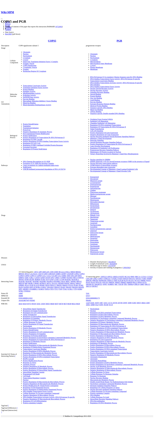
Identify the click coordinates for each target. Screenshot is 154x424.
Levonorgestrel (95, 183)
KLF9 (126, 280)
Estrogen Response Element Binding (102, 104)
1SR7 (101, 303)
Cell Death (26, 376)
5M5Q (47, 304)
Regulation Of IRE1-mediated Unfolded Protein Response (43, 145)
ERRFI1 (21, 278)
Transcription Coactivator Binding (102, 81)
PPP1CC (53, 285)
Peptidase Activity (29, 91)
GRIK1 (57, 278)
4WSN (33, 304)
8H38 (69, 304)
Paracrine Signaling (97, 140)
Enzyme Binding (28, 99)
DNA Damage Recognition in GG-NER (36, 161)
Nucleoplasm (27, 56)
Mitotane (93, 196)
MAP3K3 (22, 281)
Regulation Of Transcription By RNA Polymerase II (108, 127)
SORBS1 (111, 284)
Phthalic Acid (94, 215)
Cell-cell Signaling (96, 131)
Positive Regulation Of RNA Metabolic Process (39, 351)
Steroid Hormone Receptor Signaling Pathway (106, 142)
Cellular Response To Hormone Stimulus (104, 374)
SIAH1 (62, 287)
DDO (69, 276)
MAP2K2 (67, 279)
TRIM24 (131, 284)
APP (40, 272)
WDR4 (79, 289)
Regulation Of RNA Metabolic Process (103, 316)
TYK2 (65, 289)
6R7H (61, 304)
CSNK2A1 (107, 279)
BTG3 (27, 274)
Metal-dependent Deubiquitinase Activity (37, 105)
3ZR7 (148, 303)
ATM (52, 272)
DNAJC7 (139, 279)
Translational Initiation (31, 128)
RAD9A (26, 287)
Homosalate (94, 240)
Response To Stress (29, 362)
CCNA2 (150, 277)
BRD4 (73, 272)
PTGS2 (70, 285)
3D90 (130, 303)
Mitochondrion (95, 62)
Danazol (93, 209)
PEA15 (27, 285)
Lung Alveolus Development (100, 146)
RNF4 (140, 282)
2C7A (110, 303)
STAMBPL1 (33, 289)
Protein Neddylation (30, 135)
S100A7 (44, 287)
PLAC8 (36, 285)
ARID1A (116, 277)
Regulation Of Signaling (31, 318)
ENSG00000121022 (26, 298)
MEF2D (21, 283)
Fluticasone (94, 250)
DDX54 (125, 279)
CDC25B (89, 279)
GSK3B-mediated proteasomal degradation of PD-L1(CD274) (44, 169)
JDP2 (116, 280)
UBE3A (136, 284)
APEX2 (110, 277)
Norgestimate (94, 206)
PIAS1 (148, 280)
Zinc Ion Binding (96, 98)
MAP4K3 (36, 281)
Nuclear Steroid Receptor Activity (101, 88)
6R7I (65, 304)
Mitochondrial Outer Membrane (101, 63)
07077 (88, 296)
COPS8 (39, 276)
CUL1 (44, 276)
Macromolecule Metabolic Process (102, 380)
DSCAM (74, 276)
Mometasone (94, 200)
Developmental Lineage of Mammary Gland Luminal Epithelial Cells (114, 169)
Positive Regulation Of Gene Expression (104, 133)
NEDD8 (61, 283)
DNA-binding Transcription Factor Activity (105, 87)
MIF (26, 283)
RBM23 (124, 282)
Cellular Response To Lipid (99, 397)
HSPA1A (110, 280)
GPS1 (52, 278)
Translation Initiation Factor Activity (35, 87)
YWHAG (27, 291)
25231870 (111, 266)
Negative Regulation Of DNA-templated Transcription (108, 328)
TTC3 (56, 289)
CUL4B (54, 276)
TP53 (52, 289)
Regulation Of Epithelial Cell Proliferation (104, 148)
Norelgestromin (95, 225)
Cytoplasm (26, 58)
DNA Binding (95, 85)
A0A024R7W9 (24, 300)
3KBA (143, 303)
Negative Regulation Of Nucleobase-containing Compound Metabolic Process (117, 320)
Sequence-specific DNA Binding (101, 108)
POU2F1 (99, 282)
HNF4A (81, 278)
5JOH (43, 304)
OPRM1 (21, 285)
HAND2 (70, 278)
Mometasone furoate (97, 252)
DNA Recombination (97, 401)
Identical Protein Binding (98, 106)
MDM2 (73, 281)
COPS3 (82, 274)
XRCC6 (88, 286)
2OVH (115, 303)
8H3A (74, 304)
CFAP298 (70, 274)
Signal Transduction (97, 129)
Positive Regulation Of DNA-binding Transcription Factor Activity (46, 141)
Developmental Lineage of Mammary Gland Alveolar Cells (110, 171)
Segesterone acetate (97, 254)
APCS (36, 272)
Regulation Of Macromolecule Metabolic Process (40, 353)
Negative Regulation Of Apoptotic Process (37, 132)
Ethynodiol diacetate (97, 202)
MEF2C (79, 281)
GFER (42, 278)
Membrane (94, 69)
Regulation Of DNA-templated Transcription (105, 125)
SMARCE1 (98, 284)
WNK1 (21, 291)
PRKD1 (65, 285)
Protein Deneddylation (30, 124)
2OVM (120, 303)
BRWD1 (21, 274)
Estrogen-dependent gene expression (102, 167)
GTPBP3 (63, 278)
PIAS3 (93, 282)
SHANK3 (50, 287)
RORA (38, 287)
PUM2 (81, 285)
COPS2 (76, 274)
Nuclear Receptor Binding (99, 378)
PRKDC (112, 282)
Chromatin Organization (98, 357)
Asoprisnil (93, 223)
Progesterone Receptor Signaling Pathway (104, 150)
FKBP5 (149, 279)
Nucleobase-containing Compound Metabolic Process (108, 384)
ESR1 (27, 278)
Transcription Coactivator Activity (34, 86)
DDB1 (64, 276)
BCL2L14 (62, 272)
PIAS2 (88, 282)
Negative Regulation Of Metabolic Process (37, 366)
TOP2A (47, 289)
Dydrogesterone (95, 184)
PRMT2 (118, 282)
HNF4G (21, 279)
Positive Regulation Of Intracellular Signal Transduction (42, 370)
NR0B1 (143, 280)
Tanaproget (94, 219)
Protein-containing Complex (32, 403)
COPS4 (21, 276)
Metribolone (94, 217)
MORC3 (31, 283)
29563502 (126, 268)
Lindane (93, 190)
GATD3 (37, 278)
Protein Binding (28, 89)
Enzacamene (94, 242)
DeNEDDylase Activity (31, 97)
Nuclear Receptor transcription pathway (103, 163)
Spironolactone (95, 188)
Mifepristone (94, 204)
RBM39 (130, 282)
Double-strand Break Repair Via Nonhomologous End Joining (111, 382)
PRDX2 (59, 285)
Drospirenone (94, 208)
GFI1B (47, 278)
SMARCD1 (90, 284)
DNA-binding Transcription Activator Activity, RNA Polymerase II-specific (116, 83)
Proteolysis (26, 130)
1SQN (97, 303)
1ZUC (106, 303)
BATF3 (121, 277)
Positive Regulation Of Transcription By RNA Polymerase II (43, 137)
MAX (63, 281)
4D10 (20, 304)
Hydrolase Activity (29, 95)
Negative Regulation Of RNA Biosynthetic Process (107, 330)
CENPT (63, 274)
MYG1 (49, 283)
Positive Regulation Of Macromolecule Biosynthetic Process (43, 382)
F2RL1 (31, 278)
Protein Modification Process (33, 361)
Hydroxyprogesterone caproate (100, 229)
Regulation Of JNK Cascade (32, 139)
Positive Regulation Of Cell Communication (38, 332)
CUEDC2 (114, 279)
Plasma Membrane (96, 67)
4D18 (25, 304)
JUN (47, 279)
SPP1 (20, 289)
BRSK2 (78, 272)
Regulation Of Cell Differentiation (35, 401)
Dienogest (93, 234)
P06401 (88, 300)
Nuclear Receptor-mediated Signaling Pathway (106, 389)
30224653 (111, 262)
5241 (87, 293)
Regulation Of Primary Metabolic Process (37, 320)
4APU (101, 305)
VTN (75, 289)
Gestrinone (94, 244)
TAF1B (120, 284)
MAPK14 (50, 281)
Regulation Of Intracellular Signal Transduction (39, 316)
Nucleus (25, 54)
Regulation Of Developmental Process (36, 387)
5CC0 (111, 305)
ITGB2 (42, 279)
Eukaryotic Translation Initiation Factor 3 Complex (40, 62)
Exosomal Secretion (30, 147)
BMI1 (133, 277)
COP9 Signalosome (29, 65)
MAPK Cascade (28, 359)
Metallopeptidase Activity (32, 93)
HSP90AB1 (103, 280)
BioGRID (8, 34)
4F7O (29, 304)
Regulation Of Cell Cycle (31, 143)
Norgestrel (93, 238)
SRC (116, 284)
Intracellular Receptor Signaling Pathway (104, 399)
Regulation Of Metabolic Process (34, 341)
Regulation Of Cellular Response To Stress (105, 387)
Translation (27, 126)
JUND (51, 279)
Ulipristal (93, 231)
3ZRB (92, 305)
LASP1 (56, 279)
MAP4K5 (43, 281)
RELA (135, 282)
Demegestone (94, 248)
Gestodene (93, 227)
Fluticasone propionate (98, 192)
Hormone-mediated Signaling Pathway (103, 386)
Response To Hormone (98, 376)
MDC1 (68, 281)
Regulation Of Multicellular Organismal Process (39, 347)
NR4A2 (72, 283)
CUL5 (59, 276)
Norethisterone (95, 198)
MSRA (36, 283)
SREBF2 (26, 289)
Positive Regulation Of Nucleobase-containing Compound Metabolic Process (49, 338)
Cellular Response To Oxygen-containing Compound (41, 393)
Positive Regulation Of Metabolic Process (37, 328)
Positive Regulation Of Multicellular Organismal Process (42, 389)
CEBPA (57, 274)
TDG (125, 284)
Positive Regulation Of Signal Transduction (38, 324)
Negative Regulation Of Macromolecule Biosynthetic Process (44, 399)
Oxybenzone (94, 211)
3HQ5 (139, 303)
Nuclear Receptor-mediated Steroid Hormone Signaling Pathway (112, 136)
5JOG (38, 304)
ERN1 (80, 276)
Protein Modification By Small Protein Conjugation (40, 386)
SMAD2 (68, 287)
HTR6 (27, 279)
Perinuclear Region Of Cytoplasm (34, 71)
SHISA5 (57, 287)
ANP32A (104, 277)
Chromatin (26, 52)
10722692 (58, 27)
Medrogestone (95, 236)
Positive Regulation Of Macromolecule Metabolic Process (43, 345)
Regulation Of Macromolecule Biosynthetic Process (108, 334)
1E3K (92, 303)
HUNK (31, 279)
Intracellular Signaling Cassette (33, 372)
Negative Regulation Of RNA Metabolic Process (107, 338)
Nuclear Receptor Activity (99, 90)
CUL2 (49, 276)
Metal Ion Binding (29, 103)
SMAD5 (81, 287)
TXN (60, 289)
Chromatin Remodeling (98, 361)
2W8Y (125, 303)
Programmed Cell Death (31, 374)
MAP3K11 (75, 279)
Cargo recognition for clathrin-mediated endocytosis (41, 165)
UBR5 (142, 284)
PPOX (47, 285)
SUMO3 (41, 289)
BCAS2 (127, 277)
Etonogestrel (94, 177)
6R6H (52, 304)
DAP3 (120, 279)
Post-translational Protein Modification (36, 134)
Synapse (26, 69)
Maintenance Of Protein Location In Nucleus (105, 152)
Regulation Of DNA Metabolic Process (103, 403)
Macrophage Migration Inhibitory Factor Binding (40, 101)
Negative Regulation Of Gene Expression (104, 135)
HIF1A (75, 278)
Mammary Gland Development (101, 138)
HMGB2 (95, 280)
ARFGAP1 (46, 272)
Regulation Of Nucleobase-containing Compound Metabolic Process (113, 318)
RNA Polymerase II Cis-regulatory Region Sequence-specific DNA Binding (116, 77)
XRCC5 (147, 284)
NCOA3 (137, 280)
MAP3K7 (29, 281)
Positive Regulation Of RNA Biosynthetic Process (40, 355)
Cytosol (25, 60)
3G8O (134, 303)
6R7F (57, 304)
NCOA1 (55, 283)
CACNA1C (34, 274)
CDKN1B (51, 274)
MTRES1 (43, 283)
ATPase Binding (95, 111)
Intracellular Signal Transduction (34, 309)
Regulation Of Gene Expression (101, 339)
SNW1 (105, 284)
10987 (21, 293)
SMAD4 (75, 287)
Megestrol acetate (96, 181)
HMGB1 (89, 280)
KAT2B (120, 280)
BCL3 (68, 272)
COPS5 (52, 40)
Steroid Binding (95, 94)
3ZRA (88, 305)
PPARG (42, 285)
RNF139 (32, 287)
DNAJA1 (132, 279)
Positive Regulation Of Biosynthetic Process (38, 368)
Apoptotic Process (29, 364)
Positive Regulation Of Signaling (34, 334)
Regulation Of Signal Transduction (35, 311)
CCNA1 (144, 277)
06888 (21, 296)
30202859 (113, 264)
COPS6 (26, 276)
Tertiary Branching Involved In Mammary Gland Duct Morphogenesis (114, 154)
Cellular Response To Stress (32, 322)
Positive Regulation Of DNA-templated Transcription (41, 357)
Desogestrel (94, 179)
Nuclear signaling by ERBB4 (100, 160)
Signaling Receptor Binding (99, 92)
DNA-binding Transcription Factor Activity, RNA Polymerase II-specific (115, 79)
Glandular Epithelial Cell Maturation (102, 123)
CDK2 (95, 279)
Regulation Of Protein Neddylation (35, 149)
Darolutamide (95, 246)
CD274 (40, 274)
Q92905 (32, 300)
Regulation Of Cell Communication (35, 313)
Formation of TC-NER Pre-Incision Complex (38, 163)
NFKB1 (67, 283)
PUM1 (76, 285)
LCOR (61, 279)
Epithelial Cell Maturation (99, 121)
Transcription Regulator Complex (34, 378)
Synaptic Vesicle (28, 63)
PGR (119, 40)
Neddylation (27, 167)
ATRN (56, 272)
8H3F (78, 304)
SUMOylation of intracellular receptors (103, 165)
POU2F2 (105, 282)
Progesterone (94, 186)
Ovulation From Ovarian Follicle (101, 119)
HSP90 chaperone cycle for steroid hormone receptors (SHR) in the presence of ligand (119, 161)
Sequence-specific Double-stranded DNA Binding (107, 113)
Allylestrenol (94, 213)
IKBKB (37, 279)
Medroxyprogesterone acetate (100, 194)
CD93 (45, 274)
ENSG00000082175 (93, 298)
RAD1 (21, 287)
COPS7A (33, 276)
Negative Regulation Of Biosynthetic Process (38, 395)
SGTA (144, 282)
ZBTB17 (95, 286)
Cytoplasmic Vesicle (30, 67)
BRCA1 (138, 277)
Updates (8, 30)
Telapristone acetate (97, 221)
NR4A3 (78, 283)
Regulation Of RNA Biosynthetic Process (104, 314)
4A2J (97, 305)
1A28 (88, 303)
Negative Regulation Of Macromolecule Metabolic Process (43, 384)
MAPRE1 (57, 281)
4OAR (106, 305)
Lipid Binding (95, 100)
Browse (7, 24)
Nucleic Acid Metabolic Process (101, 366)
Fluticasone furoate (96, 233)
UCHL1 (70, 289)
